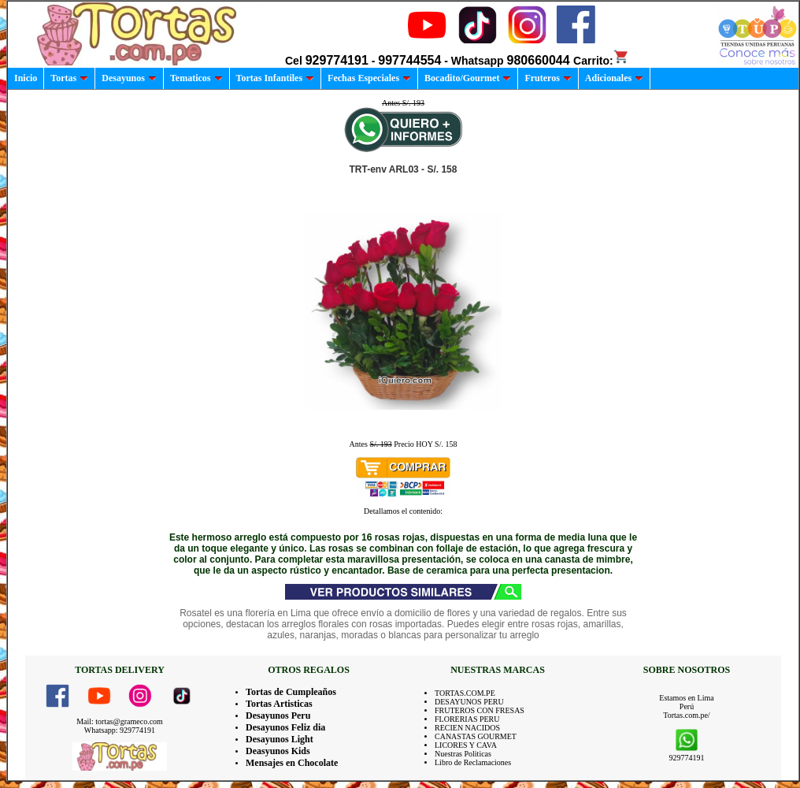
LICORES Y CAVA (466, 745)
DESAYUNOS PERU (469, 701)
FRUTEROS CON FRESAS (479, 710)
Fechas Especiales (369, 78)
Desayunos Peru (278, 715)
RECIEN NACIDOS (467, 727)
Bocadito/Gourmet (467, 78)
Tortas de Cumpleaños (291, 691)
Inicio (25, 78)
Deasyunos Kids (278, 750)
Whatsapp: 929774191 (119, 730)
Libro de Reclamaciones (473, 762)
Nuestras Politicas (463, 753)
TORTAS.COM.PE (465, 693)
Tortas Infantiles (275, 78)
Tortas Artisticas (279, 703)
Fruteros (547, 78)
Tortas (69, 78)
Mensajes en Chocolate (292, 762)
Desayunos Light (279, 739)
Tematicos (196, 78)
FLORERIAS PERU (467, 719)
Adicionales (614, 78)
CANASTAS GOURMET (476, 736)
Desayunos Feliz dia (285, 727)
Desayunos (129, 78)
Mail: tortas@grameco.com (119, 721)
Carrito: (601, 60)
